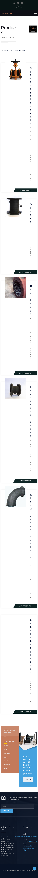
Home (3, 38)
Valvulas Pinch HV (12, 870)
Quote (28, 779)
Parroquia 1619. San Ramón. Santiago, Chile (29, 848)
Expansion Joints (31, 411)
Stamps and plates (31, 644)
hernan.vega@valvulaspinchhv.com (25, 836)
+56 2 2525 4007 (31, 841)
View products (25, 190)
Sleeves (31, 215)
